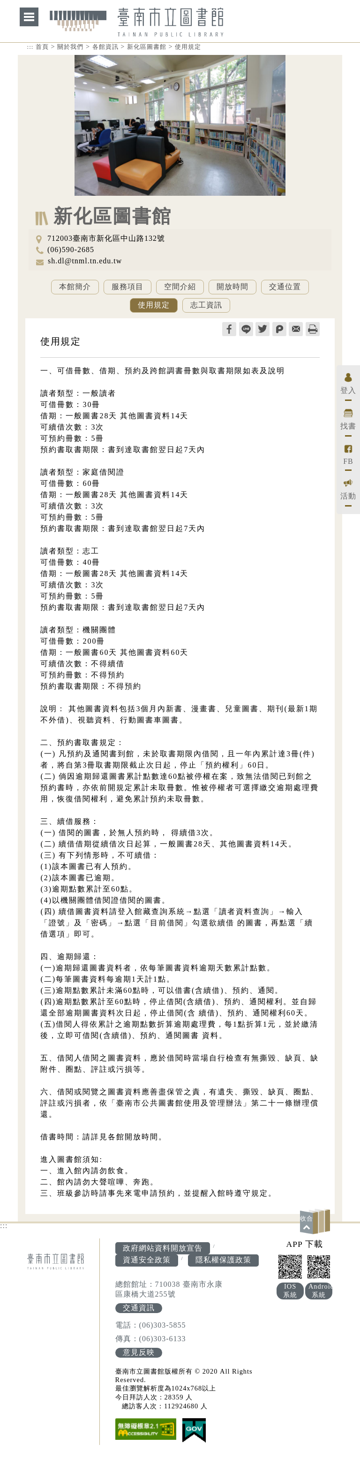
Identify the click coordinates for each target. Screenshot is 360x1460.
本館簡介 (75, 287)
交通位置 (285, 287)
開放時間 (232, 287)
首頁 (42, 46)
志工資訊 (206, 305)
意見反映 (139, 1352)
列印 (313, 329)
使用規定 (188, 46)
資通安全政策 (147, 1260)
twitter (262, 329)
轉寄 (296, 329)
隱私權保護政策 (223, 1260)
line (246, 329)
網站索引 (29, 17)
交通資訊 (139, 1308)
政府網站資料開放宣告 (162, 1248)
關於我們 (70, 46)
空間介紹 (180, 287)
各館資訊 (105, 46)
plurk (279, 329)
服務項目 (127, 287)
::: (30, 46)
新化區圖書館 (146, 46)
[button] (316, 1221)
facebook (229, 329)
